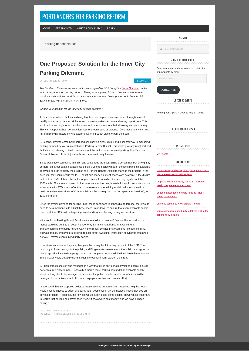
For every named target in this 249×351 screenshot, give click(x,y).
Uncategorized (62, 312)
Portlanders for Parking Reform (94, 17)
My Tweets (162, 155)
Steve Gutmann (130, 89)
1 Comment (142, 82)
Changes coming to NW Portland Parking (178, 205)
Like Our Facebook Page (183, 130)
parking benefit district (67, 315)
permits (85, 315)
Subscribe (168, 91)
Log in (148, 347)
